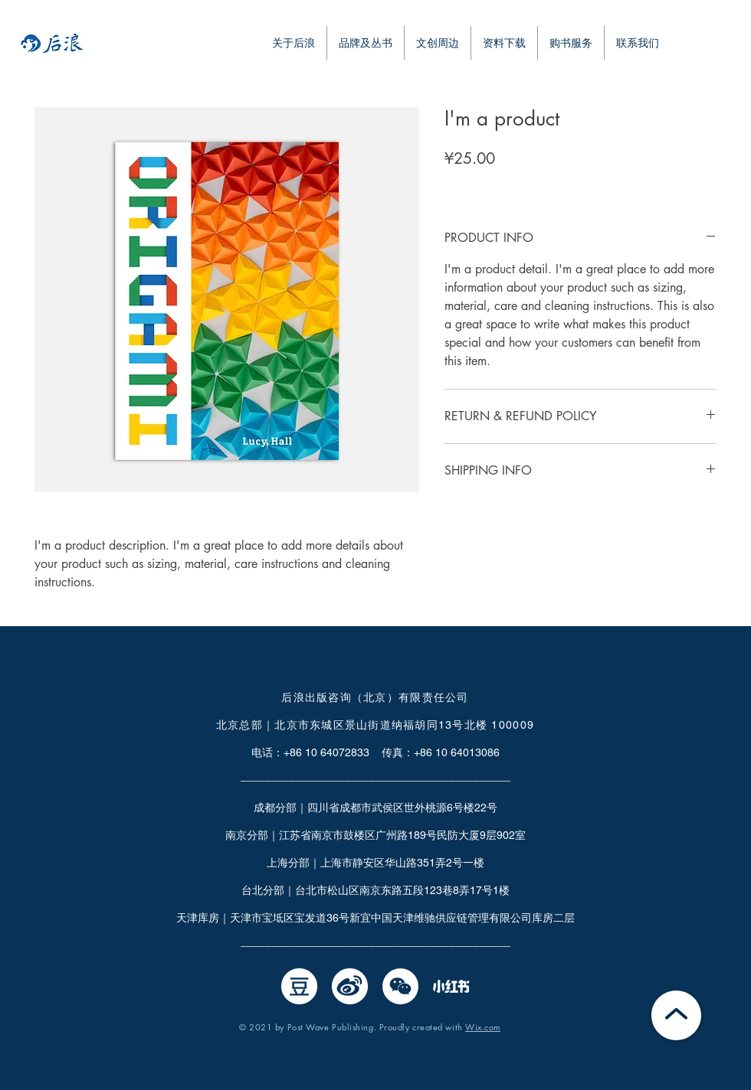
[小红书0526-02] (451, 986)
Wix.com (482, 1027)
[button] (504, 43)
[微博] (350, 986)
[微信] (400, 986)
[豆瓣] (299, 986)
